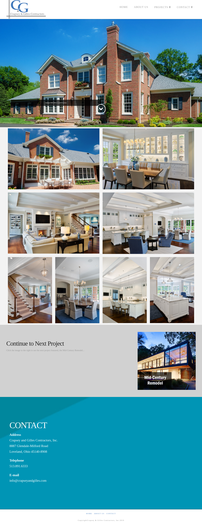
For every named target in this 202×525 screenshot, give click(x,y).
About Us (99, 513)
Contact (111, 513)
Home (89, 513)
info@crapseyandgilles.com (28, 480)
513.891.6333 (18, 466)
